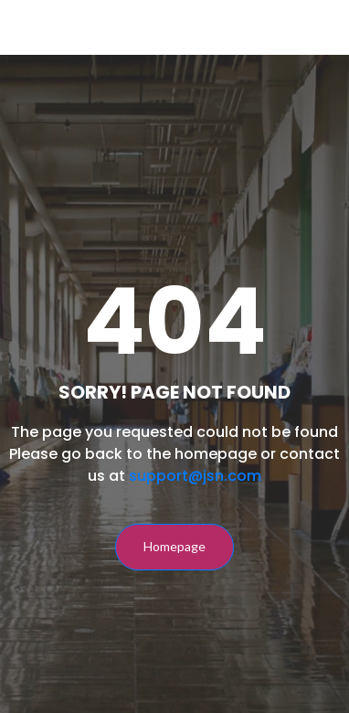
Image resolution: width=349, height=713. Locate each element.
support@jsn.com (195, 475)
